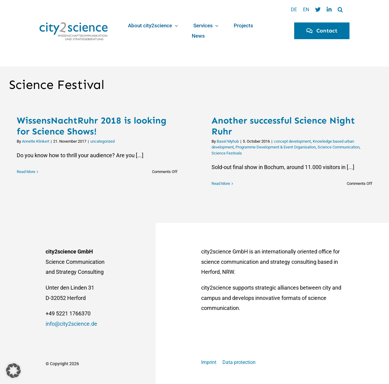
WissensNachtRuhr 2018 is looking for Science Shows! (92, 126)
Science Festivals (227, 153)
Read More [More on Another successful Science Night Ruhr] (221, 183)
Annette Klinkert (35, 141)
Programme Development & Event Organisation (276, 147)
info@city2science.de (71, 324)
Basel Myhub (228, 141)
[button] (340, 9)
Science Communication (339, 147)
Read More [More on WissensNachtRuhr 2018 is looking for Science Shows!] (26, 183)
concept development (292, 141)
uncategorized (102, 141)
